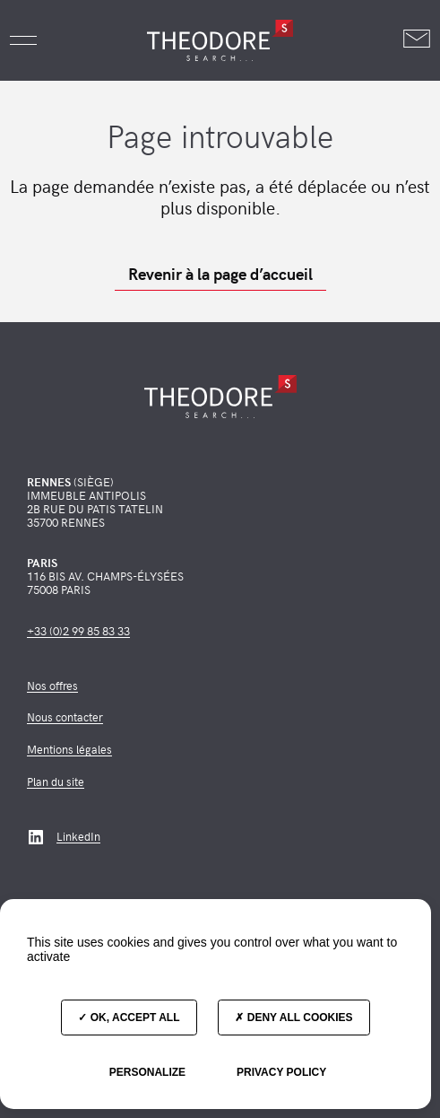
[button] (23, 40)
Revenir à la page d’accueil (220, 273)
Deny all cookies (293, 1017)
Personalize (147, 1072)
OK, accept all (128, 1017)
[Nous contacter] (416, 40)
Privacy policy (281, 1072)
